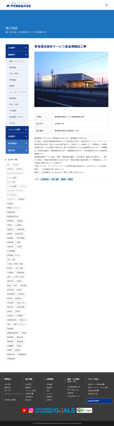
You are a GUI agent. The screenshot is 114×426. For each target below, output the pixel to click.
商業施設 (12, 80)
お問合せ (49, 400)
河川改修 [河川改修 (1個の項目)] (10, 303)
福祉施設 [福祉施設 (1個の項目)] (10, 328)
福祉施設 (12, 67)
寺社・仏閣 (13, 104)
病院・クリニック (16, 61)
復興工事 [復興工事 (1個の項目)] (10, 281)
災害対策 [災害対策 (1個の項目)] (10, 316)
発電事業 (70, 393)
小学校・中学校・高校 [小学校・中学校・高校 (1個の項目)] (15, 264)
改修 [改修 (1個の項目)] (8, 285)
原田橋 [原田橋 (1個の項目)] (9, 234)
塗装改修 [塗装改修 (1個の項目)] (10, 242)
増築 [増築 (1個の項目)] (18, 242)
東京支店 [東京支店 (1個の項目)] (10, 290)
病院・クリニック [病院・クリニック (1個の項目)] (20, 324)
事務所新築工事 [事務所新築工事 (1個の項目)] (12, 216)
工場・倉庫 (55, 179)
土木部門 (11, 48)
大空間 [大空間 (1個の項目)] (19, 247)
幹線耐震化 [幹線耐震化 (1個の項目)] (21, 272)
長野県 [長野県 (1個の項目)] (9, 350)
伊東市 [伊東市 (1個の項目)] (9, 225)
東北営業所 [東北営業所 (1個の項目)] (11, 294)
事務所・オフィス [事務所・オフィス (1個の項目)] (13, 208)
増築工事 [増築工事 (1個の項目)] (10, 247)
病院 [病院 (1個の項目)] (8, 324)
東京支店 (28, 400)
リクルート (50, 394)
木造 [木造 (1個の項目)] (15, 285)
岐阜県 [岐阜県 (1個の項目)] (9, 268)
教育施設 (12, 98)
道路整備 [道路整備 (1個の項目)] (20, 341)
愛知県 (63, 179)
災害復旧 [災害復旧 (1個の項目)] (20, 316)
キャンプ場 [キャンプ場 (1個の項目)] (11, 182)
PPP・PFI (7, 391)
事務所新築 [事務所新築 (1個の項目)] (11, 212)
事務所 (12, 86)
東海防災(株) (93, 391)
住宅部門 (29, 394)
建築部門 (11, 54)
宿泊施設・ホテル (16, 117)
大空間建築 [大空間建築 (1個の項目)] (11, 251)
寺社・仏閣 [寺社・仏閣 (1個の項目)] (11, 260)
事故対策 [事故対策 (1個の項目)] (10, 221)
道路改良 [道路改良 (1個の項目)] (10, 341)
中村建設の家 (9, 400)
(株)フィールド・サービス (97, 387)
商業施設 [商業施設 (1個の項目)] (10, 238)
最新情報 (49, 397)
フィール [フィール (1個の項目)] (23, 186)
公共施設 (12, 110)
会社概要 (49, 384)
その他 (12, 123)
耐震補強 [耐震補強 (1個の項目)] (10, 337)
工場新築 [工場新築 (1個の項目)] (10, 272)
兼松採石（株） (93, 394)
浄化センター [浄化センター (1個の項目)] (21, 303)
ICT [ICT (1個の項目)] (8, 165)
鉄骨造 (70, 179)
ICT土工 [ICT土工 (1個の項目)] (15, 165)
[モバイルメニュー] (106, 5)
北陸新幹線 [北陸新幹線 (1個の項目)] (21, 229)
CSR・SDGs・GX (73, 390)
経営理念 (49, 387)
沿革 (47, 391)
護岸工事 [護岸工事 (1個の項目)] (20, 337)
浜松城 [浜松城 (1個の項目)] (9, 311)
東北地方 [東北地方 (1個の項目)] (21, 294)
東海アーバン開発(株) (96, 384)
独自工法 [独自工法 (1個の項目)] (23, 320)
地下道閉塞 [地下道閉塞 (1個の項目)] (21, 238)
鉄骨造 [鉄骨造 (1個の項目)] (19, 346)
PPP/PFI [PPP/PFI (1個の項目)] (19, 169)
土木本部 (7, 384)
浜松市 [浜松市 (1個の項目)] (17, 311)
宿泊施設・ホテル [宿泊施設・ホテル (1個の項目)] (13, 255)
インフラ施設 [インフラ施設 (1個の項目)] (11, 178)
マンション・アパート (18, 92)
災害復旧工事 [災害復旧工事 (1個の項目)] (11, 320)
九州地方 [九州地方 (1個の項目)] (10, 203)
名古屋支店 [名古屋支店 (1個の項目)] (19, 234)
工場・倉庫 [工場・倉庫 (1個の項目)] (19, 268)
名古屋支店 (45, 179)
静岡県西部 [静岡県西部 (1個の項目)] (11, 359)
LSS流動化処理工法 (73, 387)
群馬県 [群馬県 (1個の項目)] (23, 333)
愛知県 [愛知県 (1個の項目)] (19, 281)
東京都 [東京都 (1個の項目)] (19, 290)
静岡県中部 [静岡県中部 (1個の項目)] (11, 354)
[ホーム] (7, 32)
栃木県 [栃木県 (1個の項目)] (9, 298)
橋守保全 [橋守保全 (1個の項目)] (18, 298)
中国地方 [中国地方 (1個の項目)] (21, 199)
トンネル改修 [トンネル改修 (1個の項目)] (11, 186)
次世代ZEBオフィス (73, 396)
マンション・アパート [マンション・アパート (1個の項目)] (15, 191)
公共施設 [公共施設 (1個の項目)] (18, 225)
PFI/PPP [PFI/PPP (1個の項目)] (10, 169)
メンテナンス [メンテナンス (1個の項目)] (11, 195)
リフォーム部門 (14, 129)
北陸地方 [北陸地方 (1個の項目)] (10, 229)
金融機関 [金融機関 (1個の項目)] (10, 346)
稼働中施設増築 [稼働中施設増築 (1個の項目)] (12, 333)
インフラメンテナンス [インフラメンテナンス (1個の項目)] (15, 173)
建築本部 (7, 387)
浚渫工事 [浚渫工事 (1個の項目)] (10, 307)
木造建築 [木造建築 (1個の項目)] (23, 285)
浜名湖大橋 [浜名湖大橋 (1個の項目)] (21, 307)
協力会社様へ (94, 401)
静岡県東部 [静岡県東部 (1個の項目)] (22, 354)
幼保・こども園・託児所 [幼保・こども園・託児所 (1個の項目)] (15, 277)
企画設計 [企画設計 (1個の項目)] (20, 221)
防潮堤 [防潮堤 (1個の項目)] (17, 350)
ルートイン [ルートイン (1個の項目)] (11, 199)
